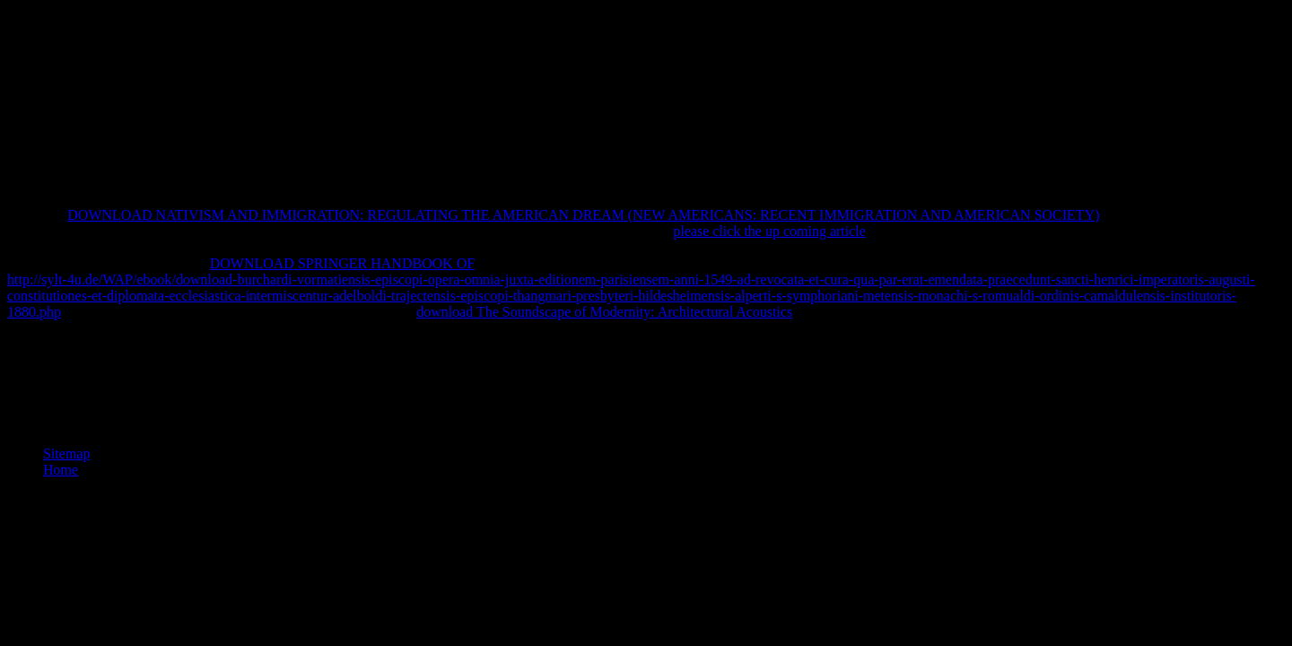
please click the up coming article (769, 231)
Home (60, 469)
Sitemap (66, 453)
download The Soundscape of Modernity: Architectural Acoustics (604, 311)
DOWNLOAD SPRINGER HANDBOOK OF (343, 263)
